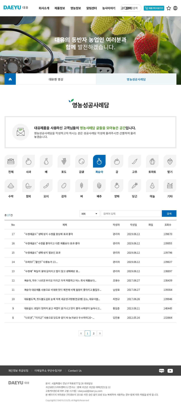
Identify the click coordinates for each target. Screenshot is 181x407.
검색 (169, 213)
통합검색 (132, 8)
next (100, 333)
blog (161, 371)
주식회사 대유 (18, 7)
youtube (170, 371)
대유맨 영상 (56, 79)
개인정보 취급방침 (18, 370)
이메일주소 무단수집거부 (48, 370)
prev (81, 333)
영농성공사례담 (136, 79)
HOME (10, 79)
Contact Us (75, 370)
